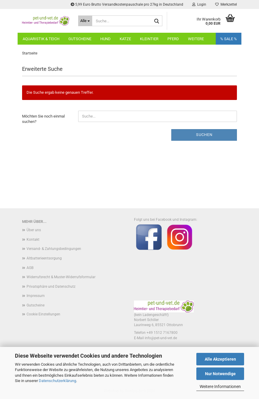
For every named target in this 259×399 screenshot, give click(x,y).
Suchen (204, 134)
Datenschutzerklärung (57, 380)
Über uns (34, 230)
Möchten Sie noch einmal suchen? (43, 119)
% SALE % (228, 39)
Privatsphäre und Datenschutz (51, 286)
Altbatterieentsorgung (44, 258)
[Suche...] (85, 20)
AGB (30, 268)
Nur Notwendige (220, 373)
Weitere (196, 39)
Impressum (36, 296)
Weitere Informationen (220, 386)
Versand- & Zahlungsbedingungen (54, 249)
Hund (105, 39)
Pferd (173, 39)
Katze (125, 39)
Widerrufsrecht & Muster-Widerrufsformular (61, 277)
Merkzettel (226, 4)
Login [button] (199, 4)
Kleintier (149, 39)
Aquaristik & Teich (41, 39)
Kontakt (33, 239)
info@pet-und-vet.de (161, 338)
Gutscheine (79, 39)
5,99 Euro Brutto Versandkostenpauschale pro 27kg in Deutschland (127, 4)
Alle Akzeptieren (220, 359)
